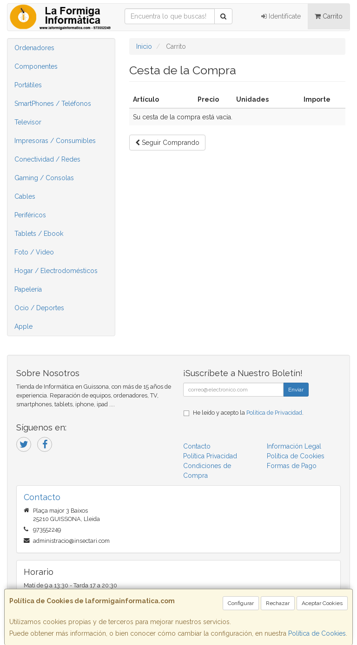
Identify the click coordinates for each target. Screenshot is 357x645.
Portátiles (28, 85)
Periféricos (30, 215)
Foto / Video (34, 252)
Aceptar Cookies (322, 603)
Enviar (296, 389)
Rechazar (278, 603)
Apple (23, 326)
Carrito (329, 16)
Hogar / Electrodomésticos (56, 270)
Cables (24, 196)
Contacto (197, 446)
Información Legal (294, 446)
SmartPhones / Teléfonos (52, 103)
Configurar (241, 603)
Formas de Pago (292, 465)
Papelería (28, 289)
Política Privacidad (210, 456)
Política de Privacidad (274, 412)
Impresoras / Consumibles (55, 140)
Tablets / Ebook (38, 233)
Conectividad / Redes (47, 159)
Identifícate (281, 16)
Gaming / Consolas (44, 178)
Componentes (36, 66)
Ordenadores (34, 48)
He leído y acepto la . (248, 412)
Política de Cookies (317, 633)
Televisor (27, 122)
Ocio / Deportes (39, 308)
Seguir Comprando (167, 142)
